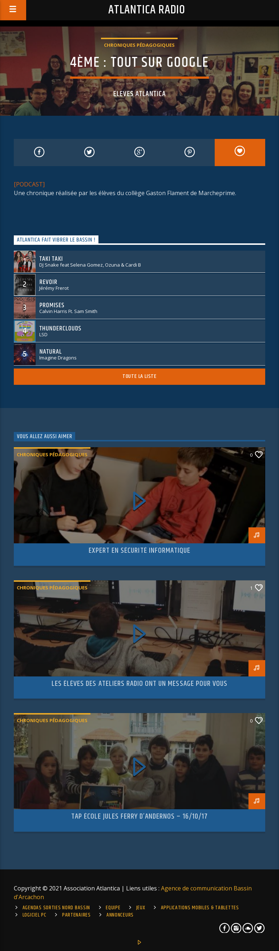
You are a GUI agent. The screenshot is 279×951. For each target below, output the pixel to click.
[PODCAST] (29, 184)
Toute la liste (139, 376)
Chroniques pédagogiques (139, 45)
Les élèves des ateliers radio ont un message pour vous (139, 683)
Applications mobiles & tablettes (200, 908)
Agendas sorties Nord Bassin (56, 908)
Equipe (113, 908)
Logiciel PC (34, 915)
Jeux (140, 908)
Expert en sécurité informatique (139, 550)
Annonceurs (120, 915)
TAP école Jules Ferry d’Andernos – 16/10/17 (139, 816)
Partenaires (76, 915)
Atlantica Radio (146, 10)
